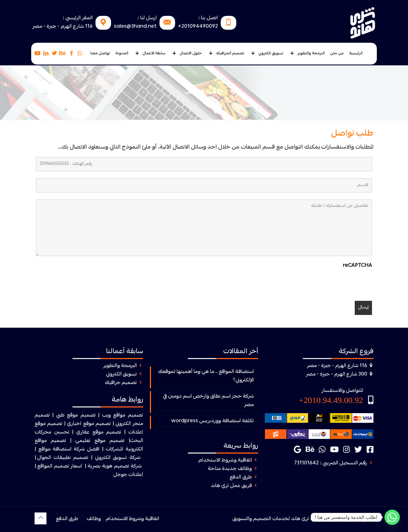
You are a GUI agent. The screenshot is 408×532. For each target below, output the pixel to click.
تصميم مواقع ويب (122, 415)
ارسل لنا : (147, 18)
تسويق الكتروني (121, 374)
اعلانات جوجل (128, 475)
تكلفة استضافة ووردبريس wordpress (212, 421)
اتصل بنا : (208, 18)
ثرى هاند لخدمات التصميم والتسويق (270, 519)
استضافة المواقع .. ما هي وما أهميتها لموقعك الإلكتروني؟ (206, 376)
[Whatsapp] (392, 517)
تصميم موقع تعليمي (100, 441)
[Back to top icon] (40, 518)
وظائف (94, 519)
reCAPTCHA (357, 266)
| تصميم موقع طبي (77, 415)
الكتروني (123, 424)
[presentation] (329, 283)
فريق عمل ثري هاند (231, 486)
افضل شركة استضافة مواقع (68, 449)
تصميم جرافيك (121, 383)
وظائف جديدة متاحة (230, 469)
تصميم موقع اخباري (89, 424)
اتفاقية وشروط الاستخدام (225, 460)
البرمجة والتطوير (120, 366)
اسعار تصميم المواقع (59, 466)
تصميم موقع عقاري (98, 432)
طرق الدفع (241, 477)
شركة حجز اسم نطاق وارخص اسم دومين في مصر (208, 400)
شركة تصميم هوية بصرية (115, 466)
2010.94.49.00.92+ (331, 400)
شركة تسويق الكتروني (118, 458)
